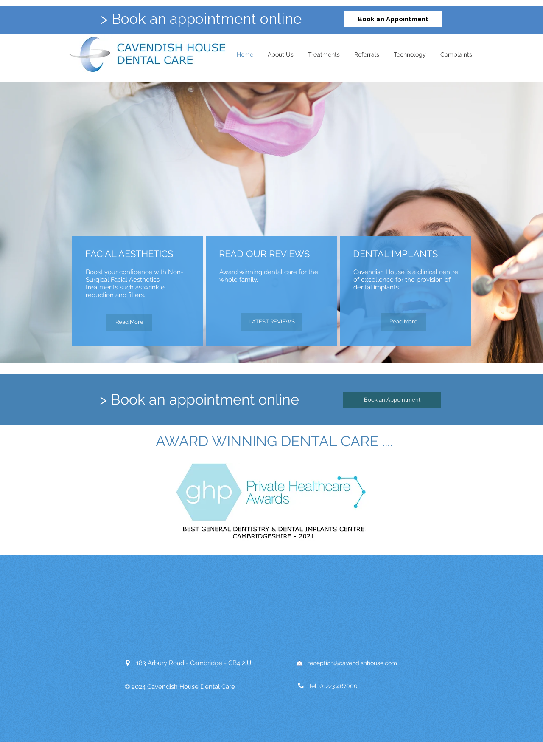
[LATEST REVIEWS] (271, 322)
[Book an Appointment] (393, 19)
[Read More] (129, 322)
